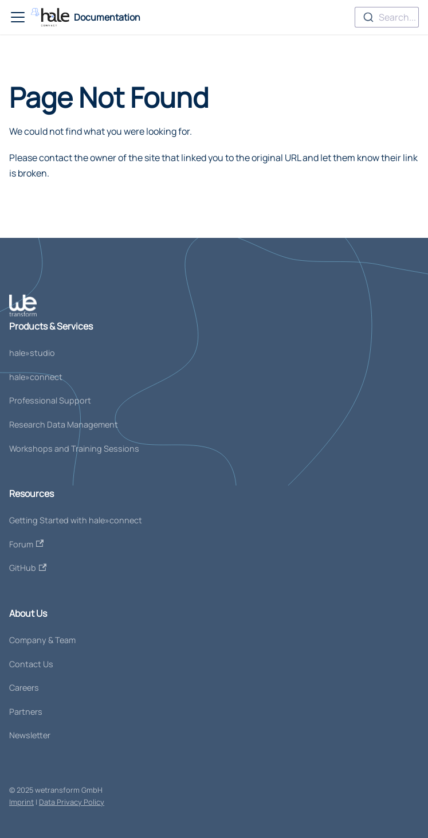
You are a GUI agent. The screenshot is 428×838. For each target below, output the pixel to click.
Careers (24, 687)
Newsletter (29, 735)
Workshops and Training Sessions (74, 448)
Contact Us (31, 664)
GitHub (27, 567)
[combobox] (387, 17)
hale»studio (32, 352)
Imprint (21, 802)
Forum (26, 544)
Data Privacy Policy (71, 802)
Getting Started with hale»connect (75, 520)
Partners (25, 711)
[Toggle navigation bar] (17, 17)
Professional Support (50, 400)
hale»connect (35, 376)
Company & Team (42, 640)
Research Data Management (63, 424)
